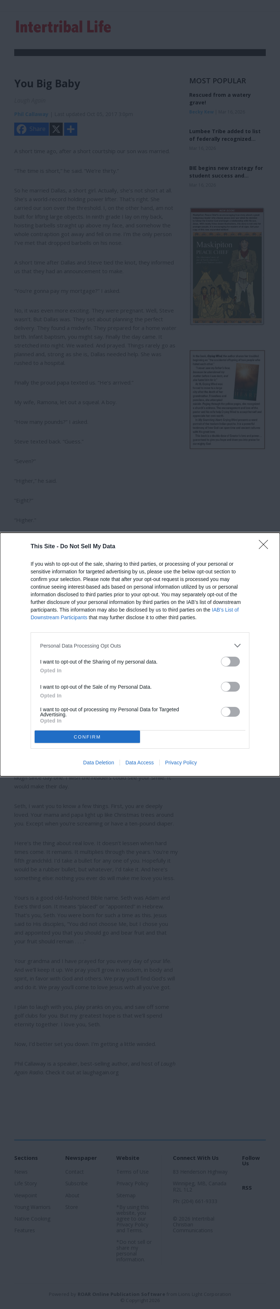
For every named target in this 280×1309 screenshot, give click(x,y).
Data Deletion (98, 762)
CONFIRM (87, 737)
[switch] (230, 662)
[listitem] (140, 645)
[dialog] (140, 654)
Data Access (139, 762)
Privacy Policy (181, 762)
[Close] (266, 547)
